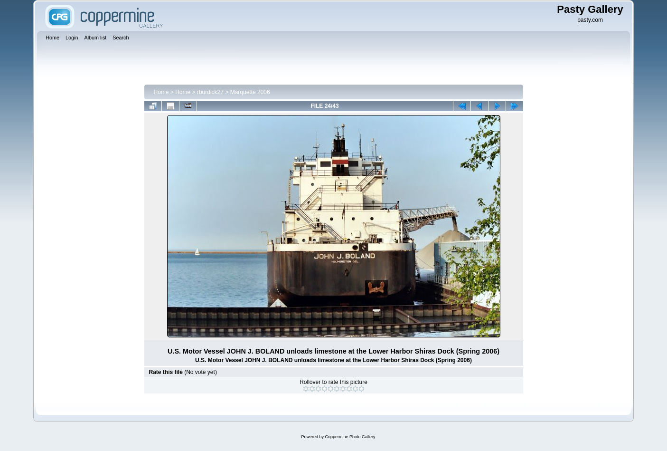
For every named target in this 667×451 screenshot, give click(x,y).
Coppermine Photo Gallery (350, 436)
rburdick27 (210, 92)
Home (161, 92)
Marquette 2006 (250, 92)
